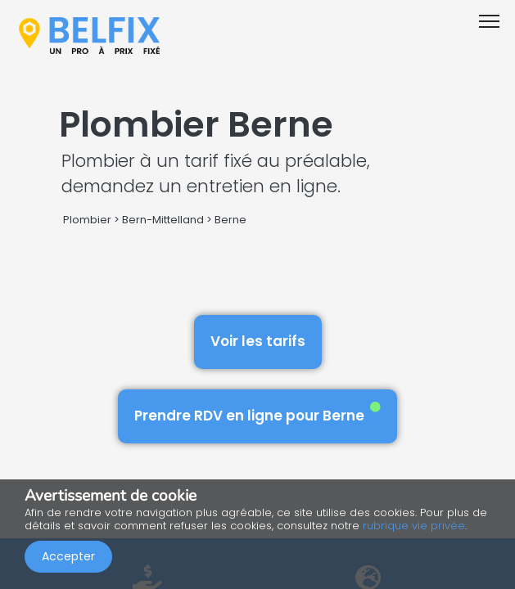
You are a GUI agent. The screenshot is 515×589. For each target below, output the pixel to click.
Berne (230, 220)
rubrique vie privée (414, 525)
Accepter (68, 556)
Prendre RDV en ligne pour (257, 413)
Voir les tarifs (257, 341)
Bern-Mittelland (163, 220)
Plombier (87, 220)
